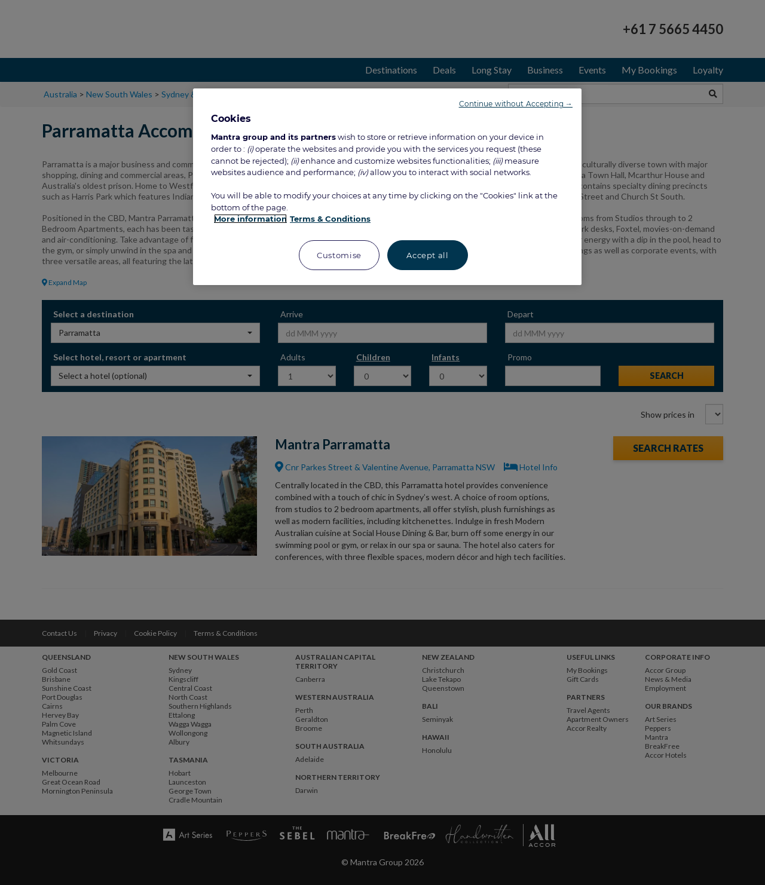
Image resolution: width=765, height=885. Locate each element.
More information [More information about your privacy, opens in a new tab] (250, 218)
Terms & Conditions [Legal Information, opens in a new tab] (330, 218)
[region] (387, 186)
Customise (339, 255)
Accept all (427, 255)
